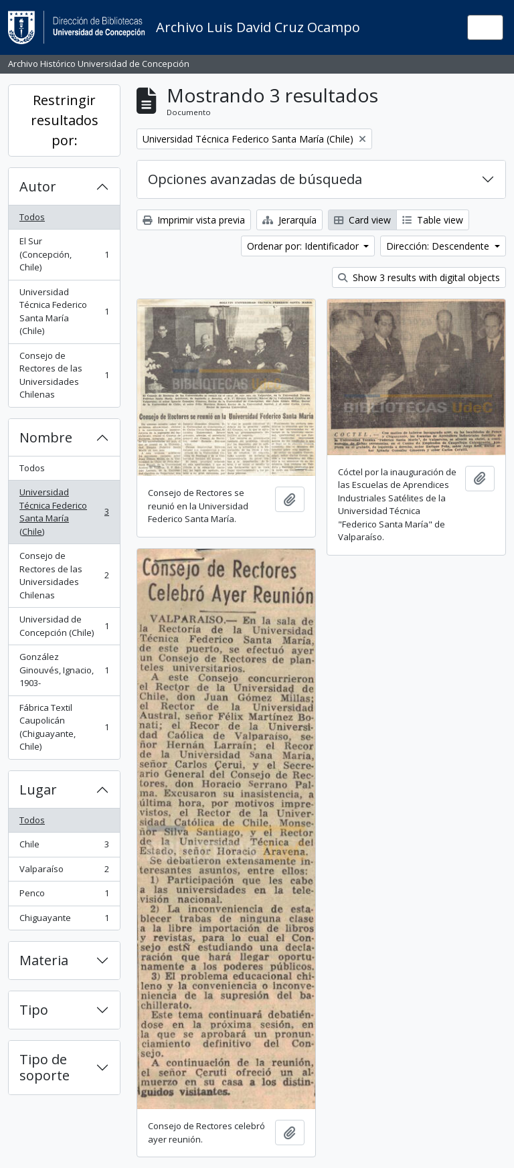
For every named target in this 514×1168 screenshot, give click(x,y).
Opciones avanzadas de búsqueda (255, 179)
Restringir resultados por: (64, 120)
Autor (37, 186)
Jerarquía (289, 220)
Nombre (45, 437)
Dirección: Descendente (439, 246)
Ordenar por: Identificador (304, 246)
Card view (362, 220)
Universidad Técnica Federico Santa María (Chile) (64, 311)
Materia (43, 960)
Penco (64, 896)
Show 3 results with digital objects (419, 277)
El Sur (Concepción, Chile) (64, 254)
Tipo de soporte (44, 1067)
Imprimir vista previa (194, 220)
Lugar (38, 789)
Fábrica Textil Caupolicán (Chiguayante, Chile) (64, 727)
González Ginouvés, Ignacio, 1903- (64, 670)
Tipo (33, 1010)
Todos (32, 217)
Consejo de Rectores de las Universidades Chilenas (64, 375)
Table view (432, 220)
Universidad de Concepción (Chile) (64, 626)
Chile (64, 847)
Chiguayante (64, 921)
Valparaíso (64, 872)
